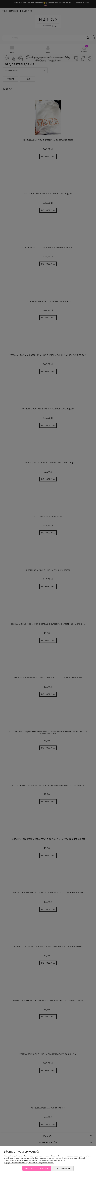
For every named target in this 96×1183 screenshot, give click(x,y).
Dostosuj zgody (62, 1168)
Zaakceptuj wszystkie (37, 1168)
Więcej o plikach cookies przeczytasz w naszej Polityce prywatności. (29, 1162)
